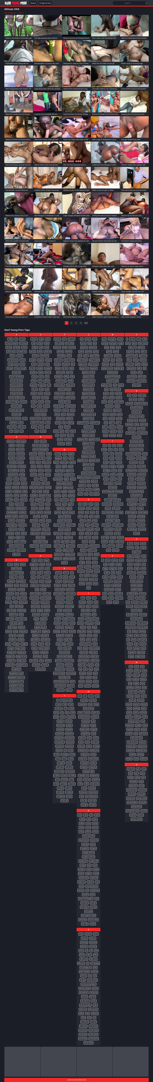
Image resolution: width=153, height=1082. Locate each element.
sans (104, 594)
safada (119, 564)
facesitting (61, 356)
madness (95, 717)
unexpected (141, 487)
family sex (70, 393)
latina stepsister (84, 661)
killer (96, 516)
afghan (11, 537)
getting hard (59, 554)
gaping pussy (68, 487)
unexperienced (132, 500)
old (95, 976)
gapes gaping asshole (64, 483)
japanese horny (83, 423)
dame (33, 466)
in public (60, 788)
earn (48, 564)
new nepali (88, 911)
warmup (144, 704)
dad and (43, 441)
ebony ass (46, 594)
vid (128, 640)
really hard (119, 542)
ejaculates (44, 635)
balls (21, 615)
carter (39, 406)
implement (69, 733)
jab (82, 339)
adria (16, 500)
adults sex (23, 516)
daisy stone (46, 462)
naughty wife (94, 861)
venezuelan (141, 573)
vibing (135, 631)
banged (21, 640)
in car (58, 759)
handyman (69, 627)
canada (39, 368)
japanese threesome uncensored (88, 477)
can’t (39, 381)
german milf (71, 525)
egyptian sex (36, 631)
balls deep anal (21, 619)
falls (72, 377)
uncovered (133, 462)
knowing (89, 571)
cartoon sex (46, 418)
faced (64, 347)
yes (143, 777)
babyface (11, 581)
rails (110, 449)
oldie (87, 1013)
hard (60, 648)
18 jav (12, 356)
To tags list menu (45, 3)
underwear (141, 475)
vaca (136, 543)
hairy (64, 585)
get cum (59, 537)
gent (64, 504)
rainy (121, 449)
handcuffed (59, 615)
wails (136, 667)
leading (82, 673)
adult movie (19, 504)
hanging (56, 631)
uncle (145, 454)
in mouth (72, 784)
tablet (128, 343)
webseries (130, 750)
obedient (88, 934)
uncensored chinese (136, 445)
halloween (60, 602)
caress (47, 393)
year (136, 773)
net (87, 890)
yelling (130, 777)
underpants (142, 470)
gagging (58, 458)
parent (106, 414)
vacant (143, 543)
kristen (89, 583)
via (129, 631)
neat (89, 865)
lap (89, 627)
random (118, 458)
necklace (81, 869)
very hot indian (136, 610)
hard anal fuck (64, 652)
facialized (66, 364)
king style (90, 529)
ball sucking (11, 610)
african (10, 542)
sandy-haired (109, 589)
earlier (42, 564)
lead (96, 669)
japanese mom (94, 439)
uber (134, 395)
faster (73, 431)
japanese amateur (88, 381)
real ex (108, 508)
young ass (142, 790)
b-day (10, 564)
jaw (86, 494)
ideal (72, 713)
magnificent (85, 733)
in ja (57, 780)
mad (90, 704)
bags (8, 598)
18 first (24, 347)
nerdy (81, 886)
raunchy (104, 466)
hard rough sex (60, 686)
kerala (81, 512)
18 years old (16, 414)
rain (116, 449)
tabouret (141, 347)
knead (88, 558)
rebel (108, 550)
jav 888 (95, 485)
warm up (132, 700)
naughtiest (84, 848)
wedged (129, 759)
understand (131, 475)
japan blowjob (82, 360)
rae (105, 445)
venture (132, 577)
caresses (36, 397)
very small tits (130, 623)
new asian (84, 903)
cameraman (44, 356)
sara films (119, 594)
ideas (63, 717)
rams (105, 458)
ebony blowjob (45, 598)
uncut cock (131, 466)
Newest (33, 3)
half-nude (70, 598)
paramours (117, 410)
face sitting (69, 343)
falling (66, 377)
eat (39, 577)
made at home (88, 708)
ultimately (129, 424)
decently (47, 512)
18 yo (25, 418)
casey (41, 427)
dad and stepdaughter (40, 449)
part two (112, 427)
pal (115, 385)
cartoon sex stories (37, 423)
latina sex (94, 656)
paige (112, 347)
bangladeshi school (16, 686)
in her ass (69, 767)
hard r (72, 681)
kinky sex (89, 533)
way (143, 721)
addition (8, 491)
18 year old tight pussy (16, 397)
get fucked (68, 537)
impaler (69, 725)
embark (48, 661)
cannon (47, 372)
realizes (104, 542)
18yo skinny (12, 427)
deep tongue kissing (40, 542)
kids (91, 516)
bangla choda (20, 648)
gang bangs (60, 470)
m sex (91, 696)
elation (41, 644)
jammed (88, 351)
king (87, 525)
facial (69, 356)
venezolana (131, 573)
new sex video (93, 919)
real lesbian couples (112, 521)
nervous (80, 890)
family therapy (58, 406)
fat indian (68, 439)
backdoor (24, 585)
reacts (113, 475)
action (9, 479)
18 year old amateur (16, 377)
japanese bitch (88, 389)
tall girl (133, 372)
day (32, 500)
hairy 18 (71, 585)
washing (136, 708)
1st (22, 431)
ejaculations (45, 640)
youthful (144, 811)
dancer (48, 470)
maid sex (82, 738)
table (144, 339)
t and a (132, 339)
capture (46, 381)
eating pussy (45, 585)
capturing (42, 385)
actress (9, 483)
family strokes (59, 397)
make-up (81, 746)
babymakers (21, 581)
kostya (82, 583)
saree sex (119, 598)
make (87, 742)
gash (64, 496)
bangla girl (21, 652)
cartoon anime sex (40, 410)
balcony (8, 602)
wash (129, 708)
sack (121, 560)
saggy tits (113, 568)
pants (104, 402)
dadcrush (33, 454)
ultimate (142, 420)
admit (16, 496)
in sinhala (69, 792)
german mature (59, 525)
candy (40, 372)
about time (20, 449)
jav (89, 485)
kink (97, 529)
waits (144, 671)
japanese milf (82, 439)
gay (56, 500)
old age (82, 980)
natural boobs (83, 840)
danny (41, 475)
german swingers (64, 529)
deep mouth (40, 537)
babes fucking (16, 568)
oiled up (83, 976)
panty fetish (119, 402)
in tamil (69, 796)
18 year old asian (16, 381)
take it (144, 351)
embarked (36, 665)
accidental (20, 458)
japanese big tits (88, 385)
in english (61, 763)
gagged (71, 454)
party (105, 435)
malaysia (84, 767)
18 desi (8, 347)
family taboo (70, 397)
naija (85, 815)
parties (120, 427)
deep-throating (45, 546)
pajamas (105, 364)
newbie (92, 924)
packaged (112, 339)
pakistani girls (112, 372)
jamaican (84, 347)
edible (47, 610)
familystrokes (70, 406)
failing (58, 368)
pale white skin (115, 389)
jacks (94, 339)
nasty (81, 832)
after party (11, 550)
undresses (141, 483)
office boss (83, 959)
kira (96, 533)
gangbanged (58, 479)
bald (15, 602)
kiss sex (87, 537)
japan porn (82, 364)
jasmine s (82, 485)
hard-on (68, 690)
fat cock (70, 435)
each (40, 560)
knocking (81, 571)
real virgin (105, 537)
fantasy (58, 423)
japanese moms (88, 443)
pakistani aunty (107, 368)
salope (105, 577)
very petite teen (132, 615)
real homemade (108, 512)
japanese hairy (88, 418)
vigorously (141, 652)
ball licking (19, 606)
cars (33, 406)
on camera (83, 1026)
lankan (83, 627)
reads (106, 479)
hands (72, 623)
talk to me (130, 364)
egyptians (46, 631)
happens (69, 635)
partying (112, 435)
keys (92, 512)
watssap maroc (134, 721)
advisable (10, 533)
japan (86, 356)
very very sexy (142, 627)
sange (118, 589)
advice (21, 529)
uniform (133, 508)
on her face (83, 1030)
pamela (118, 393)
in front (69, 763)
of (86, 951)
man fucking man (91, 796)
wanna (138, 687)
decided (36, 516)
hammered (59, 606)
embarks (45, 665)
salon (118, 573)
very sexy (143, 615)
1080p (10, 339)
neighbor (88, 873)
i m (66, 708)
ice (62, 713)
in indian (72, 775)
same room (108, 581)
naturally (85, 844)
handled (57, 623)
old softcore (85, 1001)
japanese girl (88, 410)
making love (94, 750)
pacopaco (113, 343)
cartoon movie (35, 418)
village (131, 656)
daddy (49, 454)
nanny (81, 827)
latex (95, 644)
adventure (22, 525)
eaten (41, 581)
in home (64, 775)
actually (16, 483)
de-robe (40, 504)
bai (14, 598)
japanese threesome (88, 473)
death (41, 508)
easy (33, 577)
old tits (94, 1001)
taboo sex (132, 347)
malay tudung (93, 759)
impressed (70, 742)
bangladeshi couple (16, 673)
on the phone (93, 1038)
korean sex (93, 579)
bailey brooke (22, 598)
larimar (82, 635)
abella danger (20, 441)
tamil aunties (141, 381)
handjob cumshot (68, 619)
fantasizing (60, 418)
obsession (84, 946)
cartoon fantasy (40, 414)
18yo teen (22, 427)
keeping (81, 508)
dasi (34, 491)
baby (21, 577)
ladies (90, 602)
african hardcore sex (16, 546)
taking (136, 360)
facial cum (58, 360)
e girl (34, 560)
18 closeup (23, 343)
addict (8, 487)
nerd (97, 882)
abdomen (11, 441)
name (88, 823)
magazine (85, 725)
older (95, 1005)
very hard (143, 602)
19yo (16, 431)
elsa (41, 661)
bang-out (12, 635)
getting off (58, 558)
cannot (35, 377)
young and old (131, 790)
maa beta (84, 700)
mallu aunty (94, 784)
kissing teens (94, 546)
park (105, 418)
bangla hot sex (21, 656)
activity (23, 479)
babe (16, 564)
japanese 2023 (88, 377)
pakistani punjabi (112, 381)
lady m (82, 606)
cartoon (46, 406)
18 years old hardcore (13, 418)
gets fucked (70, 546)
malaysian (93, 767)
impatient (69, 729)
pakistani (119, 364)
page (121, 343)
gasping (71, 496)
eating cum (34, 585)
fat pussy (61, 443)
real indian (119, 512)
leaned (81, 681)
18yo (20, 423)
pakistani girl (119, 368)
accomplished (13, 470)
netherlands (95, 890)
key (87, 512)
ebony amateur (36, 594)
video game (142, 640)
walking (143, 679)
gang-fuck (70, 470)
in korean (64, 780)
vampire (137, 564)
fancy (72, 410)
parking (111, 418)
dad (36, 441)
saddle (111, 564)
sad (105, 564)
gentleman (61, 508)
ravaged (120, 466)
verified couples (137, 585)
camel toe (47, 351)
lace (94, 598)
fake (71, 368)
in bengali (64, 754)
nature (93, 844)
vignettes (132, 652)
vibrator (130, 635)
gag (64, 454)
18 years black (16, 406)
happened (60, 635)
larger (90, 631)
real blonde (112, 487)
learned (87, 686)
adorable (24, 496)
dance (41, 470)
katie (84, 504)
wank (142, 683)
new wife (85, 924)
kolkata (87, 575)
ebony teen (35, 606)
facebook (57, 347)
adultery (22, 512)
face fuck (71, 339)
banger (8, 644)
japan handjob (94, 360)
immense (68, 721)
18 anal (22, 339)
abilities (12, 445)
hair (56, 577)
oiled (95, 967)
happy (60, 640)
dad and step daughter (40, 445)
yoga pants (133, 786)
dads (48, 458)
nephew (90, 882)
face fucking (59, 343)
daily (32, 462)
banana (8, 631)
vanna (130, 568)
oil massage (95, 963)
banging (16, 644)
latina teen (95, 661)
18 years (23, 402)
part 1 (112, 423)
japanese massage (88, 431)
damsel (47, 466)
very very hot (130, 627)
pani (105, 397)
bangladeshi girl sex (16, 681)
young (142, 786)
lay (80, 669)
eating (48, 581)
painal (109, 351)
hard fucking (71, 673)
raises (106, 454)
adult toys (11, 508)
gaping (59, 487)
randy (106, 462)
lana (93, 610)
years (142, 773)
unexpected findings (136, 491)
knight (82, 562)
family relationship (64, 389)
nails (88, 819)
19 (11, 431)
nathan (88, 832)
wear (145, 725)
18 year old (16, 372)
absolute (11, 454)
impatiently (59, 733)
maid (93, 733)
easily (33, 573)
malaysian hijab (88, 771)
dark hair (43, 479)
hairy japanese (59, 594)
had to (66, 573)
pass (119, 435)
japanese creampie (88, 397)
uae (129, 395)
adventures (12, 529)
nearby (83, 865)
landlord (80, 623)
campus (48, 360)
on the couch (93, 1034)
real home (116, 508)
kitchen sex (82, 554)
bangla (10, 648)
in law (56, 784)
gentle (71, 504)
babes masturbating (16, 573)
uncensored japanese (133, 454)
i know (58, 704)
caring (34, 402)
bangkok (24, 644)
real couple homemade (112, 500)
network (85, 894)
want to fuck (133, 692)
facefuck (72, 347)
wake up (136, 675)
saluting (112, 577)
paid (106, 347)
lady (96, 602)
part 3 (105, 427)
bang (15, 631)
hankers (64, 631)
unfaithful (143, 500)
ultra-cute (144, 424)
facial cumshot (69, 360)
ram (112, 454)
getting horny (70, 554)
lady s (88, 606)
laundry (90, 665)
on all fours (84, 1022)
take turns (143, 356)
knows (97, 571)
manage (84, 805)
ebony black (34, 598)
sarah (105, 598)
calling (35, 347)
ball (12, 606)
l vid (83, 598)
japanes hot (84, 368)
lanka (97, 623)
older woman (93, 1009)
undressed (131, 483)
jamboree (93, 347)
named (95, 823)
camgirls (40, 360)
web (135, 733)
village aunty (140, 656)
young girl (141, 794)
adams (24, 483)
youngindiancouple (133, 811)
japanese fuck (88, 402)
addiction (24, 487)
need (89, 869)
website (132, 754)
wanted (141, 692)
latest (94, 640)
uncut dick (141, 466)
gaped (73, 479)
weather (128, 733)
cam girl (32, 351)
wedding (140, 754)
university (132, 516)
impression (59, 746)
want (144, 687)
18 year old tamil (16, 393)
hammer (69, 602)
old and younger (84, 988)
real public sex (117, 525)
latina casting (94, 648)
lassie (89, 635)
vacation (130, 548)
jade (89, 343)
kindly (81, 525)
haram (70, 644)
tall (144, 368)
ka (80, 504)
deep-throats (40, 550)
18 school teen (13, 360)
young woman (136, 806)
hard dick (69, 665)
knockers (96, 567)
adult (11, 504)
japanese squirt (88, 464)
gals (65, 458)
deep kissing (46, 533)
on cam (93, 1022)
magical (93, 729)
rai (109, 445)
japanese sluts (94, 460)
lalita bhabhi (86, 610)
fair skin (65, 368)
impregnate (59, 738)
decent (39, 512)
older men (83, 1009)
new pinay (82, 919)
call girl (39, 343)
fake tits (69, 372)
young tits (142, 802)
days (48, 500)
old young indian (85, 1005)
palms (106, 393)
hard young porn (10, 13)
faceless (68, 351)
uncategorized (142, 433)
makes (89, 746)
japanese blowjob (88, 393)
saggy (105, 568)
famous (65, 410)
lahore (95, 606)
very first (135, 602)
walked (135, 679)
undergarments (131, 470)
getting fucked (68, 550)
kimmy (83, 521)
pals (112, 393)
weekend (144, 759)
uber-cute (142, 395)
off (91, 951)
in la (71, 780)
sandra (107, 585)
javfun (80, 494)
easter (40, 573)
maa (97, 696)
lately (82, 640)
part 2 (118, 423)
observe (92, 938)
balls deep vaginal (16, 623)
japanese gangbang (88, 406)
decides (44, 516)
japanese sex (82, 460)
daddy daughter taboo (37, 458)
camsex (40, 364)
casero (34, 427)
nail (91, 815)
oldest (81, 1013)
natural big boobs (88, 836)
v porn (130, 543)
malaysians (94, 775)
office (95, 955)
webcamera (142, 746)
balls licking (12, 627)
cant (47, 377)
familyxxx (57, 410)
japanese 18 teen (88, 372)
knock (80, 567)
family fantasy (59, 385)
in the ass (64, 800)
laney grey (89, 623)
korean (94, 575)
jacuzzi (83, 343)
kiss (81, 537)
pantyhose (109, 406)
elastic (34, 644)
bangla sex (11, 661)
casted (43, 431)
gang (70, 466)
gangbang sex (69, 475)
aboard (11, 449)
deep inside (35, 533)
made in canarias (84, 713)
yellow (137, 777)
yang (143, 769)
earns (41, 568)
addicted (15, 487)
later (88, 640)
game (71, 458)
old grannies (84, 992)
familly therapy (61, 381)
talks (139, 368)
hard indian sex (64, 677)
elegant (36, 652)
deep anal (36, 525)
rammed (118, 454)
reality (113, 537)
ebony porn (45, 602)
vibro (136, 635)
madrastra (85, 721)
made (96, 704)
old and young (92, 980)
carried (41, 402)
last (95, 635)
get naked (65, 542)
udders (141, 399)
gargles (71, 491)
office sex (81, 963)
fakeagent (58, 377)
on (94, 1018)
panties (119, 397)
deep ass (45, 525)
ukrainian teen (132, 420)
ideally (56, 717)
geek (72, 500)
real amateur (109, 483)
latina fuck (83, 652)
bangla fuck (11, 652)
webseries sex (141, 750)
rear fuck (111, 546)
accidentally (12, 466)
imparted (60, 729)
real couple (112, 496)
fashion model (58, 431)
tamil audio (131, 381)
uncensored (136, 437)
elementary (37, 656)
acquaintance (13, 475)
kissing (92, 542)
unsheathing (132, 529)
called (47, 343)
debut (33, 512)
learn (80, 686)
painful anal (108, 356)
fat (57, 435)
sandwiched (116, 585)
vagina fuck (136, 552)
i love (71, 704)
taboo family (143, 343)
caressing (45, 397)
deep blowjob (36, 529)
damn (40, 466)
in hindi (56, 775)
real (120, 479)
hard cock (60, 665)
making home (83, 750)
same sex (118, 581)
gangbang (58, 475)
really (111, 542)
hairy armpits (60, 589)
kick (86, 516)
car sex (35, 389)
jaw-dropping (94, 494)
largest (96, 631)
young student (132, 802)
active (16, 479)
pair (113, 360)
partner (105, 431)
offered (82, 955)
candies (33, 372)
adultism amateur (11, 516)
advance (11, 521)
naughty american (88, 857)
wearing (129, 729)
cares (40, 393)
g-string (58, 454)
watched (143, 713)
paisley (119, 360)
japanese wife (84, 481)
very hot (129, 606)
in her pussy (70, 771)
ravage (112, 466)
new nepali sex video (88, 915)
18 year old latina (16, 385)
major (81, 742)
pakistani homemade (112, 377)
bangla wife (10, 665)
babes (23, 564)
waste (129, 713)
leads (89, 673)
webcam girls (131, 746)
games (72, 462)
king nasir (81, 529)
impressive (69, 746)
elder (47, 644)
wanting (130, 696)
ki (97, 512)
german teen (58, 533)
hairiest (58, 581)
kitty (81, 558)
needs (81, 873)
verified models (136, 589)
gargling (57, 496)
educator (45, 615)
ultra (136, 424)
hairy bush (70, 589)
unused (136, 533)
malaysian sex (83, 775)
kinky (81, 533)
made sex (95, 713)
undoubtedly (140, 479)
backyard (10, 594)
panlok (111, 397)
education (36, 615)
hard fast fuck (60, 669)
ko (81, 575)
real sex (117, 529)
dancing (33, 475)
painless (117, 356)
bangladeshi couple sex (16, 677)
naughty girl (83, 861)
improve (59, 750)
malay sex (82, 759)
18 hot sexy (10, 351)
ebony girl (35, 602)
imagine (60, 721)
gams (58, 466)
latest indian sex (85, 644)
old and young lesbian (89, 984)
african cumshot (20, 542)
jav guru (81, 490)
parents (113, 414)
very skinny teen (136, 619)
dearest (34, 508)
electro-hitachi (44, 648)
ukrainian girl (136, 412)
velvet (143, 568)
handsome (59, 627)
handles (65, 623)
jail (95, 343)
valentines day (140, 560)
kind (88, 521)
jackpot (88, 339)
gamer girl (64, 462)
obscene (84, 938)
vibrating (142, 631)
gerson (67, 533)
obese (96, 934)
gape (66, 479)
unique (140, 508)
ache (22, 470)
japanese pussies (88, 452)
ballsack (21, 627)
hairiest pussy (68, 581)
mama (84, 788)
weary (144, 729)
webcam (142, 742)
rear (104, 546)
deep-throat (34, 546)
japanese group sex (88, 414)
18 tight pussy (13, 364)
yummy (140, 815)
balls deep (10, 619)
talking (144, 364)
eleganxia (44, 652)
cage (41, 339)
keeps (89, 508)
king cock (95, 525)
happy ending (61, 644)
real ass (117, 483)
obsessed (93, 942)
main (89, 738)
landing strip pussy (92, 619)
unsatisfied (140, 521)
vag (137, 548)
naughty (93, 848)
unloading (141, 516)
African (20, 13)
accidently (21, 466)
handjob (57, 619)
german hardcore (64, 516)
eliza (45, 656)
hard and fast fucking (64, 656)
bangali (20, 635)
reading (119, 475)
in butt (72, 754)
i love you (59, 708)
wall (130, 683)
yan (138, 769)
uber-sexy (133, 399)
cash (47, 427)
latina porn (93, 652)
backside (21, 589)
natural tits (94, 840)
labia (88, 598)
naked (82, 823)
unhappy (142, 504)
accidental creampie (16, 462)
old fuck (95, 988)
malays (93, 763)
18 (16, 339)
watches (129, 717)
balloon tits (13, 615)
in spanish (60, 796)
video (134, 640)
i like (64, 704)
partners (113, 431)
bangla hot (10, 656)
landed (81, 619)
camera (35, 356)
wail (131, 667)
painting (106, 360)
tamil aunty (136, 385)
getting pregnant (69, 558)
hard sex (71, 686)
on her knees (93, 1030)
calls (41, 347)
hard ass (59, 661)
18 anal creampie (11, 343)
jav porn (89, 490)
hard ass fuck (68, 661)
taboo (134, 343)
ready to (113, 479)
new (96, 899)
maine (96, 738)
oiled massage (84, 971)
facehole (60, 351)
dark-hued (45, 483)
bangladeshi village (16, 690)
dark (36, 479)
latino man (82, 665)
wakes (144, 675)
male (79, 780)
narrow (95, 827)
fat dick (60, 439)
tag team (130, 351)
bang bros (23, 631)
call (33, 343)
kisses (85, 542)
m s (85, 696)
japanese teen (88, 469)
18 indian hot (21, 351)
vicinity (143, 635)
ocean (81, 951)
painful (116, 351)
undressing (131, 487)
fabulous (57, 339)
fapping (70, 423)
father (69, 443)
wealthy (138, 725)
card (41, 389)
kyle (88, 588)
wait (142, 667)
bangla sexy (21, 661)
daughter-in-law (45, 496)
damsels (33, 470)
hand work (67, 610)
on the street (89, 1043)
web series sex (132, 742)
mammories (93, 792)
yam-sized (131, 769)
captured (33, 385)
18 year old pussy (16, 389)
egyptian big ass (40, 627)
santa (111, 594)
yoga (141, 781)
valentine (130, 560)
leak (82, 677)
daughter (34, 496)
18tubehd (13, 423)
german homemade (64, 521)
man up (83, 800)
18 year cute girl (20, 368)
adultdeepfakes (12, 512)
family (70, 381)
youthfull (133, 815)
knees (95, 558)
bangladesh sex (21, 665)
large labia (81, 631)
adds (24, 491)
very (128, 602)
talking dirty (131, 368)
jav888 (96, 490)
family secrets (59, 393)
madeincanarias (84, 717)
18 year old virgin (12, 402)
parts (120, 431)
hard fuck (70, 669)
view (129, 648)
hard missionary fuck (61, 681)
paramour (108, 410)
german (57, 512)
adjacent (9, 496)
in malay (63, 784)
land (94, 615)
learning (95, 686)
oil (87, 963)
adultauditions (20, 508)
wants (137, 696)
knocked (87, 567)
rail (114, 445)
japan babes (94, 356)
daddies (41, 454)
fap (64, 423)
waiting (129, 671)
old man (84, 997)
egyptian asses (40, 623)
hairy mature (71, 594)
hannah (72, 631)
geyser (64, 562)
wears (137, 729)
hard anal (67, 648)
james (81, 351)
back (16, 585)
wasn (143, 708)
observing (84, 942)
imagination (71, 717)
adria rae (23, 500)
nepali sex (81, 882)
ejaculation (35, 640)
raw (120, 470)
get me (57, 542)
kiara (80, 516)
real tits (117, 533)
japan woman (93, 364)
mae (93, 721)
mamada (92, 788)
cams (34, 364)
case (47, 423)
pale (106, 389)
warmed (140, 700)
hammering (69, 606)
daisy (38, 462)
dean (47, 504)
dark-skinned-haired (36, 487)
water (145, 717)
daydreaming (40, 500)
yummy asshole (137, 819)
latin (79, 648)
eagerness (34, 564)
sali (113, 573)
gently (69, 508)
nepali (96, 873)
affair (17, 533)
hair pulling (63, 577)
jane (80, 356)
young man (130, 798)
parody (119, 418)
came (40, 351)
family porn (70, 385)
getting (58, 550)
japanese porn (88, 448)
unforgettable (132, 504)
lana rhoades (86, 615)
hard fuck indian (59, 673)
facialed (57, 364)
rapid (112, 462)
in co (64, 759)
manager (92, 805)
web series (143, 733)
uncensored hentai (136, 449)
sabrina (114, 560)
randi (111, 458)
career (34, 393)
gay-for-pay (64, 500)
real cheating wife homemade (112, 491)
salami (107, 573)
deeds (42, 521)
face (64, 339)
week (136, 759)
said (120, 568)
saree (111, 598)
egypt (36, 619)
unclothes (131, 458)
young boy (132, 794)
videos (130, 644)
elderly (34, 648)
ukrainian (129, 403)
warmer (129, 704)
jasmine (94, 481)
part (106, 423)
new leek (93, 907)
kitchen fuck (92, 550)
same (120, 577)
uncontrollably (141, 458)
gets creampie (59, 546)
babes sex (13, 577)
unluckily (131, 521)
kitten (90, 554)
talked (137, 364)
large (94, 627)
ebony (43, 589)
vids (136, 644)
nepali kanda (84, 878)
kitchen (83, 550)
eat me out (45, 577)
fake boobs (60, 372)
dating (46, 491)
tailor (137, 351)
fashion (67, 427)
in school (60, 792)
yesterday (133, 781)
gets (72, 542)
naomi (88, 827)
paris (119, 414)
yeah (130, 773)
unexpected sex (136, 496)
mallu (86, 784)
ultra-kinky (141, 429)
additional (17, 491)
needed (95, 869)
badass (23, 594)
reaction (105, 475)
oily (90, 976)
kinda (95, 521)
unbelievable (131, 433)
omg (89, 1018)
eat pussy (34, 581)
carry (47, 402)
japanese (94, 368)
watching (137, 717)
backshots (12, 589)
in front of (60, 767)
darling (48, 487)
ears (47, 568)
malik (80, 784)
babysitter (9, 585)
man (81, 796)
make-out (95, 742)
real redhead (109, 529)
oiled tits (94, 971)
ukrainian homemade (136, 416)
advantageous (11, 525)
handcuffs (69, 615)
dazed (34, 504)
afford (24, 533)
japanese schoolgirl (88, 456)
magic (93, 725)
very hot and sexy (140, 606)
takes (129, 360)
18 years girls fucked (16, 410)
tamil (140, 372)
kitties (97, 554)
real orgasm (106, 525)
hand (59, 610)
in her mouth (59, 771)
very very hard (142, 623)
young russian (141, 798)
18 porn (19, 356)
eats (37, 589)
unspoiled (142, 529)
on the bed (83, 1034)
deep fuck (46, 529)
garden (57, 491)
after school (21, 550)
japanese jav (89, 427)
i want (71, 708)
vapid (136, 568)
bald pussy (23, 602)
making (96, 746)
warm (143, 696)
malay (93, 754)
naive (95, 819)
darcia (48, 475)
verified (140, 577)
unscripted (132, 525)
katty (90, 504)
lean (94, 677)
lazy (91, 669)
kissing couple (82, 546)
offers (89, 955)
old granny (93, 992)
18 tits (22, 364)
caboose (34, 339)
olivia (83, 1018)
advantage (20, 521)
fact (73, 364)
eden (33, 610)
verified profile (132, 594)
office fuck (93, 959)
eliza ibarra (33, 661)
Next (86, 323)
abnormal (20, 445)
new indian (84, 907)
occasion (93, 946)
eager (46, 560)
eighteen (35, 635)
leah (95, 673)
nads (79, 815)
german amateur (68, 512)
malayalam (84, 763)
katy (96, 504)
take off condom (132, 356)
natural (95, 832)
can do (32, 368)
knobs (95, 562)
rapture (119, 462)
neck (94, 865)
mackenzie (82, 704)
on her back (93, 1026)
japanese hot (95, 423)
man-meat (92, 800)
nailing (82, 819)
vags (143, 556)
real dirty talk (107, 504)
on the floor (82, 1038)
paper (117, 406)
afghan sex (20, 537)
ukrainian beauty (136, 408)
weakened (129, 725)
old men (92, 997)
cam (46, 347)
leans (96, 681)
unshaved (141, 525)
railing (104, 449)
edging (40, 610)
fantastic (69, 418)
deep (48, 521)
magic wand (84, 729)
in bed (57, 754)
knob (88, 562)
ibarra (56, 713)
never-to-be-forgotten (86, 899)
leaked (88, 677)
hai (72, 573)
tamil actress (132, 377)
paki (112, 364)
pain (118, 347)
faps (60, 427)
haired (72, 577)
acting (22, 475)
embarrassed (40, 669)
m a (80, 696)
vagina (143, 548)
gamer (56, 462)
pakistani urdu (106, 385)
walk (129, 679)
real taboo (109, 533)
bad (17, 594)
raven (114, 470)
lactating (82, 602)
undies (131, 479)
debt (47, 508)
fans (63, 414)
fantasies (70, 414)
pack (104, 339)
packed (120, 339)
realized (120, 537)
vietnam (142, 644)
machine (93, 700)
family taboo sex (64, 402)
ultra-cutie (132, 429)
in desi (71, 759)
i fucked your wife (66, 700)
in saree (68, 788)
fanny (57, 414)
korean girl (83, 579)
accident (11, 458)
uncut (141, 462)
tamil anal (142, 377)
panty (110, 402)
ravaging (106, 470)
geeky (58, 504)
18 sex (22, 360)
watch (136, 713)
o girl (80, 934)
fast (67, 431)
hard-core (60, 690)
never (92, 894)
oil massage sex (85, 967)
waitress (137, 671)
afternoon (16, 554)
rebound (115, 550)
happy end (68, 640)
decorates (34, 521)
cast (37, 431)
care (47, 389)
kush (95, 583)
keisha (96, 508)
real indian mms (112, 516)
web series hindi (136, 738)
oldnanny (95, 1013)
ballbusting (21, 610)
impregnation (60, 742)
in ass (70, 750)
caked (47, 339)
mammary (83, 792)
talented (143, 360)
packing (104, 343)
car (49, 385)
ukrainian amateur (141, 403)
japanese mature (88, 435)
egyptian (43, 619)
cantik (34, 381)
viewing (136, 648)
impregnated (70, 738)
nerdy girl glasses (91, 886)
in (65, 750)
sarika (109, 602)
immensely (60, 725)
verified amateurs (136, 581)
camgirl (32, 360)
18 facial (16, 347)
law (97, 665)
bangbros (13, 640)
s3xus (107, 560)
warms (136, 704)
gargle (64, 491)
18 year (10, 368)
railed (119, 445)
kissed (95, 537)
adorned (9, 500)
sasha (116, 602)
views (143, 648)
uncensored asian (136, 441)
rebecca (119, 546)
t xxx (138, 339)
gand (64, 466)
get (74, 533)
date (39, 491)
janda (96, 351)
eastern (47, 573)
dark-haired (35, 483)
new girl (93, 903)
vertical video (140, 598)
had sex (58, 573)
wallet (136, 683)
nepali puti (94, 878)
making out (85, 754)
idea (67, 713)
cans (41, 377)
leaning (89, 681)
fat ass (63, 435)
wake (129, 675)
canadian (48, 368)
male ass (87, 780)
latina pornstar (84, 656)
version (131, 598)
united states (143, 512)
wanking (130, 687)
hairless (57, 585)
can (47, 364)
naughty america (88, 852)
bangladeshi (16, 669)
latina (85, 648)
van (144, 564)
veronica (142, 594)
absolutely (20, 454)
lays (85, 669)
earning (34, 568)
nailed (97, 815)
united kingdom (131, 512)
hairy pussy (60, 598)
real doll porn (118, 504)
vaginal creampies (133, 556)
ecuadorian (45, 606)
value (130, 564)
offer (96, 951)
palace (121, 385)
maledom (96, 780)
